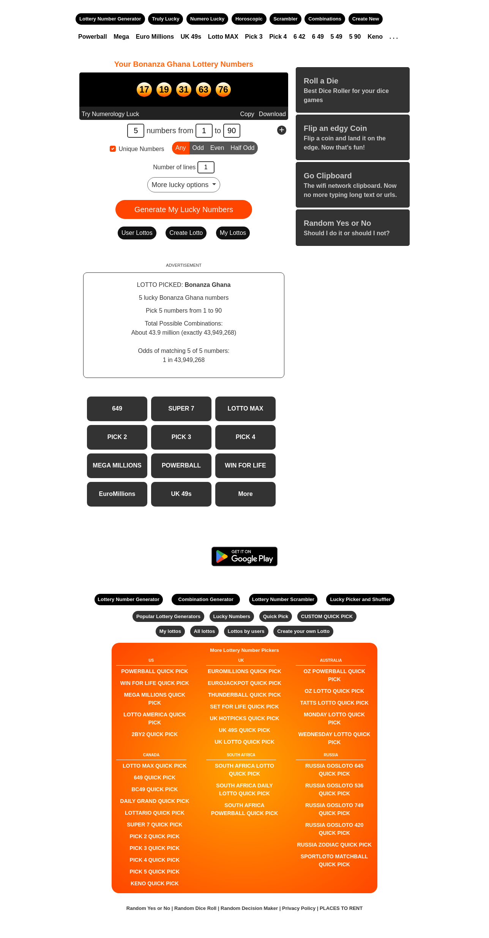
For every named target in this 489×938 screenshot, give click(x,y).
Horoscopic (249, 19)
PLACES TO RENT (341, 908)
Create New (365, 19)
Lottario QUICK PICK (155, 813)
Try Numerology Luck (110, 114)
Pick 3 (253, 36)
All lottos (204, 631)
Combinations (324, 19)
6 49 (318, 36)
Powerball (92, 36)
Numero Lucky (207, 19)
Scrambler (285, 19)
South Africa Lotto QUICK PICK (244, 770)
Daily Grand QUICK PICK (154, 801)
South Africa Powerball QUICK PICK (244, 809)
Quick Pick (275, 616)
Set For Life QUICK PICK (244, 707)
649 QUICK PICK (154, 777)
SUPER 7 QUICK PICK (154, 825)
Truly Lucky (165, 19)
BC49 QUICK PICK (154, 789)
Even (217, 147)
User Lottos (137, 233)
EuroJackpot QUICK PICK (244, 683)
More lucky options (180, 185)
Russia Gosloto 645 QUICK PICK (334, 770)
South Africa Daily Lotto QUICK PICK (244, 789)
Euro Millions (155, 36)
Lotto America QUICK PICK (154, 718)
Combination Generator (205, 599)
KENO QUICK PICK (155, 883)
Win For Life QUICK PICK (154, 683)
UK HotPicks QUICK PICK (244, 718)
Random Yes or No (148, 908)
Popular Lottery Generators (168, 616)
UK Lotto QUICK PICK (244, 742)
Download (272, 114)
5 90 (355, 36)
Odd (198, 147)
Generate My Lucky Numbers (183, 209)
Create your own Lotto (303, 631)
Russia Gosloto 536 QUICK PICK (334, 789)
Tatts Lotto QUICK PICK (334, 703)
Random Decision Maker (249, 908)
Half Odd (242, 147)
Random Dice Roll (196, 908)
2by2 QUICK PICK (155, 734)
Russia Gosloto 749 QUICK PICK (334, 809)
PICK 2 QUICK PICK (155, 836)
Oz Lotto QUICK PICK (334, 691)
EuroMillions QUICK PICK (244, 671)
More (245, 494)
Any (180, 147)
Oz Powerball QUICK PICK (334, 675)
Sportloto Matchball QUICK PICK (334, 860)
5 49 (336, 36)
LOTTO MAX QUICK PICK (155, 766)
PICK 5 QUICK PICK (155, 872)
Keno (375, 36)
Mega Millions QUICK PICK (154, 699)
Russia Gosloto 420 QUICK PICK (334, 829)
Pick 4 (278, 36)
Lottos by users (246, 631)
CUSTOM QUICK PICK (327, 616)
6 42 (299, 36)
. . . (394, 36)
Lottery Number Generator (110, 19)
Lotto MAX (223, 36)
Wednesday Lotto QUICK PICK (334, 738)
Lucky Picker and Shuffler (360, 599)
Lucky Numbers (232, 616)
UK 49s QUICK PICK (244, 730)
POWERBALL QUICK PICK (154, 671)
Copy (247, 114)
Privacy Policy (298, 908)
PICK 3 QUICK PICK (155, 848)
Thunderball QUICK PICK (244, 695)
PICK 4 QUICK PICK (155, 860)
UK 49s (191, 36)
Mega (121, 36)
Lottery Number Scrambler (283, 599)
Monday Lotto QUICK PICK (334, 718)
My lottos (170, 631)
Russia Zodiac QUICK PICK (334, 845)
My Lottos (233, 233)
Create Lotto (186, 233)
